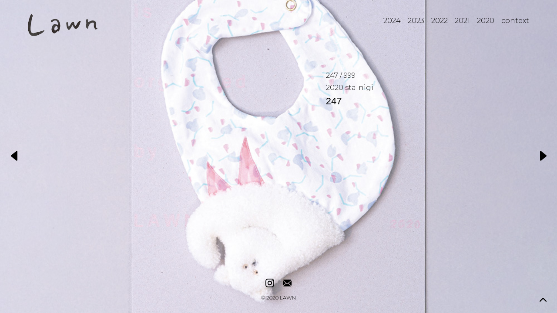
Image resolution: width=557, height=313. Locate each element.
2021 (462, 21)
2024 (392, 21)
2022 (439, 21)
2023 (416, 21)
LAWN (288, 298)
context (515, 21)
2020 (485, 21)
